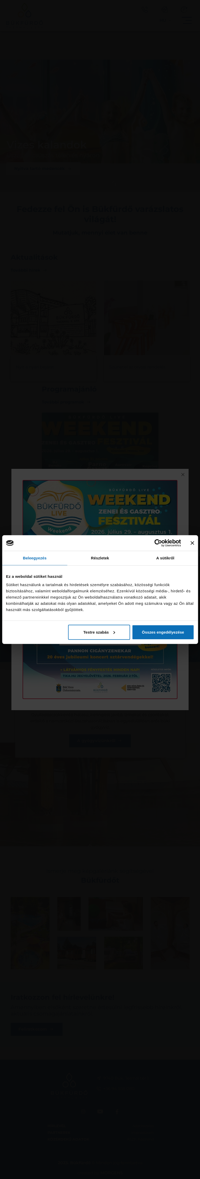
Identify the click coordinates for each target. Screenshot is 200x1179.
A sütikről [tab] (165, 558)
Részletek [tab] (100, 558)
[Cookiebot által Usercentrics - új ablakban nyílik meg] (158, 543)
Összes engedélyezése (163, 632)
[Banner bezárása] (192, 543)
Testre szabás (99, 632)
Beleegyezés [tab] (34, 558)
